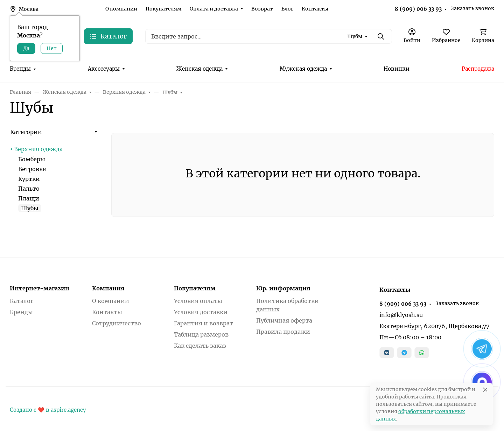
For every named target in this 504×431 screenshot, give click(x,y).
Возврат (262, 9)
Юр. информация (283, 288)
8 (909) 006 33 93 (418, 9)
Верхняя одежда (38, 149)
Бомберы (31, 159)
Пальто (29, 188)
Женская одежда (199, 68)
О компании (121, 9)
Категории (26, 131)
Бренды (20, 68)
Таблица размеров (201, 334)
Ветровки (32, 168)
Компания (108, 288)
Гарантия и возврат (203, 323)
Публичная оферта (284, 320)
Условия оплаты (198, 300)
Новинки (397, 68)
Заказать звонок (472, 8)
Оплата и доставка (214, 9)
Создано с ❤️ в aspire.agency (48, 410)
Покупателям (163, 9)
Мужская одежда (303, 68)
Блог (287, 9)
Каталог (21, 300)
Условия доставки (200, 312)
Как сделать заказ (200, 345)
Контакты (315, 9)
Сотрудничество (116, 323)
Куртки (29, 178)
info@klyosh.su (401, 314)
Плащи (28, 198)
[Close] (485, 389)
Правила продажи (283, 331)
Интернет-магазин (39, 288)
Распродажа (478, 68)
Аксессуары (104, 68)
